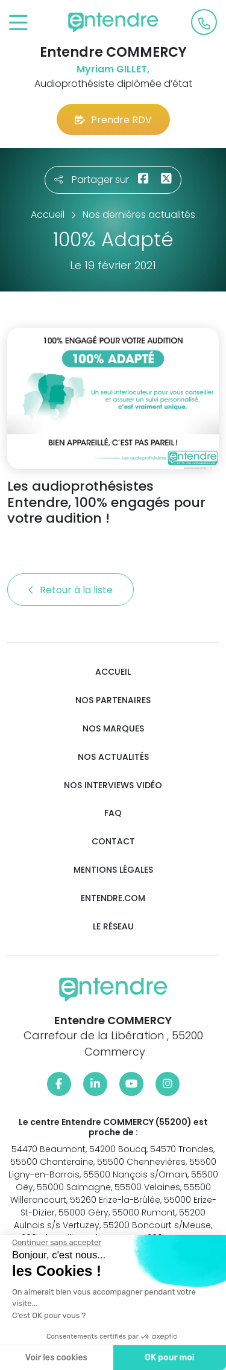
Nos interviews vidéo (113, 785)
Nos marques (113, 729)
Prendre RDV (113, 120)
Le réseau (113, 927)
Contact (113, 841)
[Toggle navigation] (18, 23)
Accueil (113, 672)
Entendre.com (113, 898)
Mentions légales (113, 870)
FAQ (113, 813)
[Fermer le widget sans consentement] (55, 1243)
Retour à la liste (70, 590)
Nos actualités (113, 757)
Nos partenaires (113, 700)
